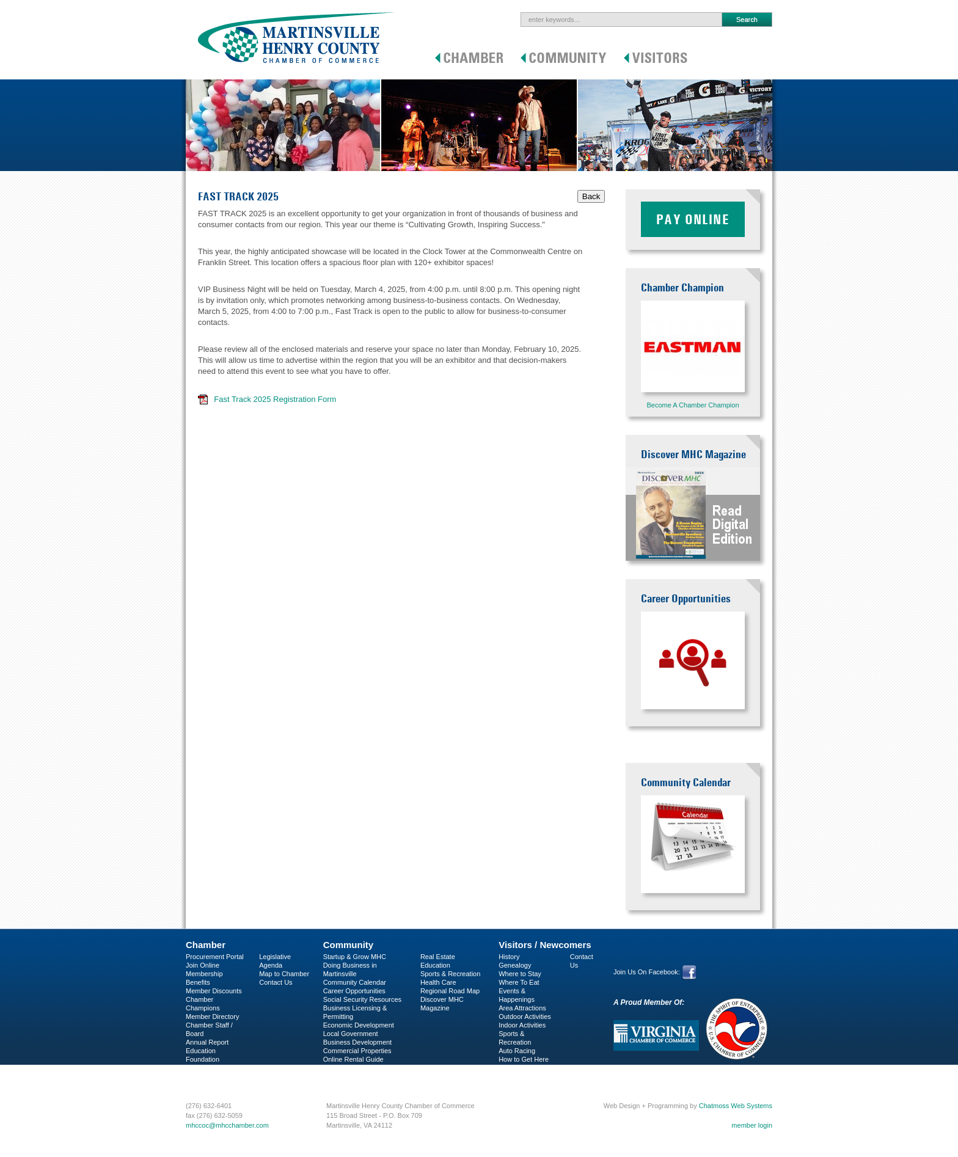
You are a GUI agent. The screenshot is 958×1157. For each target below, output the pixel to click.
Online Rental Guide (353, 1059)
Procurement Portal (215, 956)
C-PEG (196, 1067)
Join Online (202, 965)
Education (435, 965)
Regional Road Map (450, 991)
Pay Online (692, 219)
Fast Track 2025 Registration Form (275, 399)
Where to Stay (520, 973)
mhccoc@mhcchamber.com (227, 1125)
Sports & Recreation (450, 973)
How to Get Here (524, 1059)
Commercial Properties (357, 1050)
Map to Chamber (284, 973)
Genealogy (515, 965)
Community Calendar (354, 982)
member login (751, 1125)
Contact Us (275, 982)
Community (348, 945)
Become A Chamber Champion (692, 405)
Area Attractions (522, 1008)
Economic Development (358, 1025)
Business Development (357, 1042)
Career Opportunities (354, 991)
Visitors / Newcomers (545, 945)
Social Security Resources (362, 999)
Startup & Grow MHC (354, 956)
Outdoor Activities (525, 1016)
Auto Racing (517, 1050)
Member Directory (212, 1016)
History (509, 956)
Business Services (213, 1076)
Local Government (350, 1033)
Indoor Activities (522, 1025)
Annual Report (207, 1042)
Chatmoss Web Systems (735, 1105)
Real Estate (437, 956)
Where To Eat (519, 982)
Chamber (205, 945)
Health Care (438, 982)
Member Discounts (214, 991)
